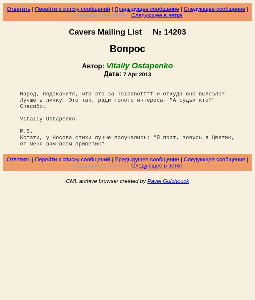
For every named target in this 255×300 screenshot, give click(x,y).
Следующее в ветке (156, 15)
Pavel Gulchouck (168, 193)
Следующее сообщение (214, 9)
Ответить (18, 9)
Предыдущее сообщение (147, 9)
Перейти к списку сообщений (72, 9)
